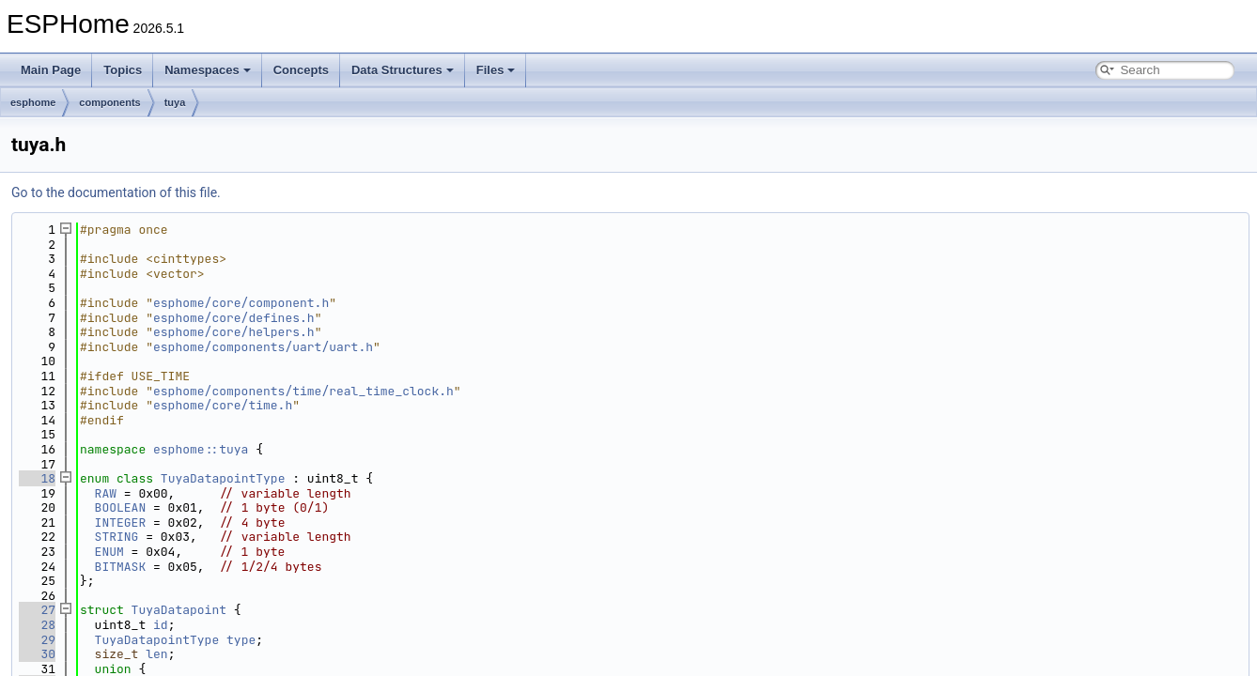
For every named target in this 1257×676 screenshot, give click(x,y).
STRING (117, 537)
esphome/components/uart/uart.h (263, 347)
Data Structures (402, 70)
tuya (175, 102)
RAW (105, 493)
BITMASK (121, 567)
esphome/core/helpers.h (234, 332)
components (109, 102)
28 (37, 625)
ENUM (109, 552)
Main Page (51, 70)
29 (37, 640)
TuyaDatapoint (179, 610)
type (241, 640)
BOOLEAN (121, 507)
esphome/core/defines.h (234, 318)
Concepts (301, 70)
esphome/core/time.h (222, 405)
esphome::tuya (200, 449)
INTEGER (121, 522)
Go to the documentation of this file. (116, 192)
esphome (32, 102)
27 (37, 610)
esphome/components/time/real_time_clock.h (303, 391)
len (156, 654)
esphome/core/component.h (241, 303)
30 (37, 654)
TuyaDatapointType (223, 478)
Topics (122, 70)
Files (496, 70)
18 (37, 478)
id (160, 625)
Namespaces (207, 70)
